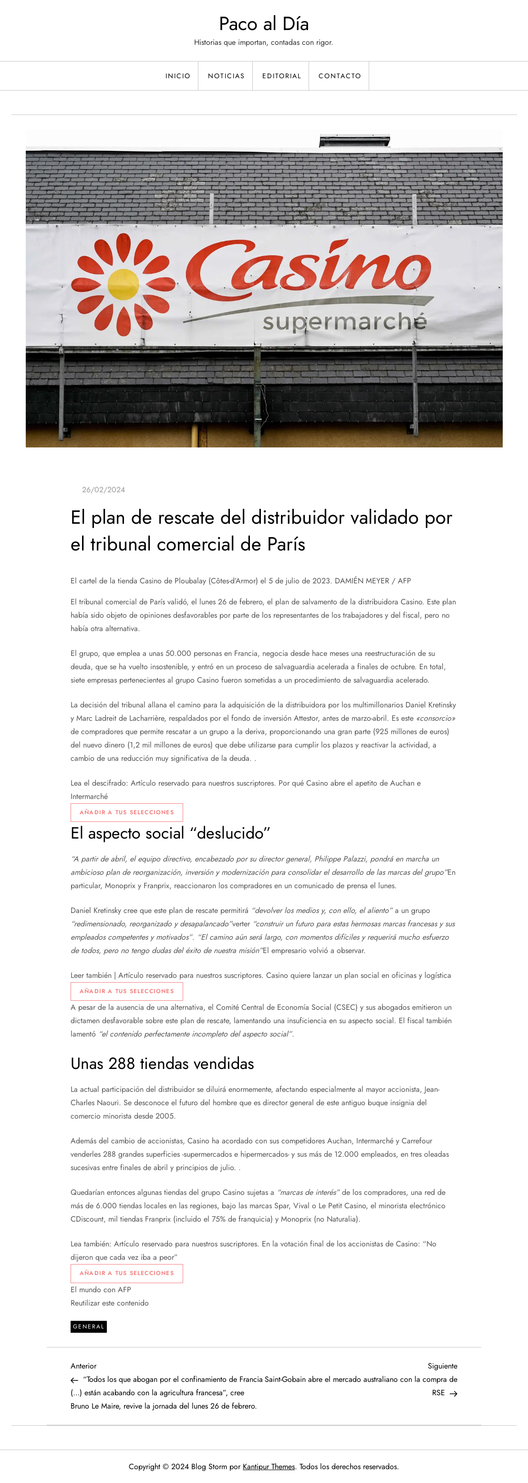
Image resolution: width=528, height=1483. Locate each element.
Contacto (340, 76)
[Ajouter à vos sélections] (127, 812)
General (88, 1326)
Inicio (178, 76)
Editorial (281, 76)
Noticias (226, 76)
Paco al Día (264, 23)
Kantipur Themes (269, 1466)
